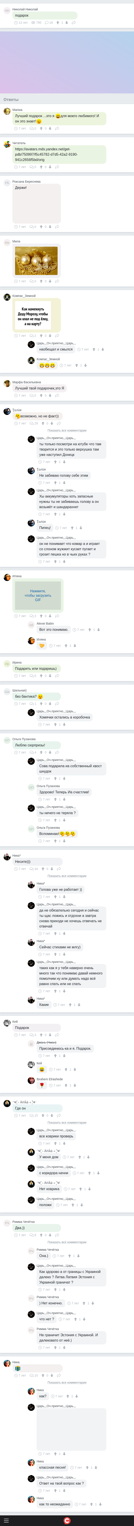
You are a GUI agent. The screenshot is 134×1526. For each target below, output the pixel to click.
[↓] (66, 22)
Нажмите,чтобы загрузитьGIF (38, 595)
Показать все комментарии (67, 430)
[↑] (58, 22)
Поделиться (74, 22)
